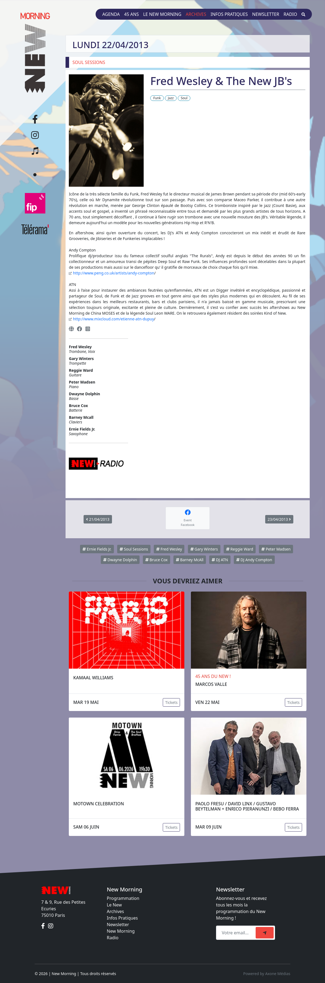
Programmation (123, 898)
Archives (196, 14)
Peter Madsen (276, 549)
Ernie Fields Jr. (96, 549)
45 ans (131, 14)
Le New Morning (162, 14)
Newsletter (265, 14)
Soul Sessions (134, 549)
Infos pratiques (229, 14)
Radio (290, 14)
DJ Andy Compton (254, 559)
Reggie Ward (239, 549)
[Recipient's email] (236, 932)
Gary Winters (204, 549)
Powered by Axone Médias (266, 973)
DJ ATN (220, 559)
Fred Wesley (169, 549)
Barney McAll (189, 559)
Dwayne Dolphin (120, 559)
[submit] (265, 932)
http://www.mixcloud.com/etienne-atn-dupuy (113, 318)
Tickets (171, 702)
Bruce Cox (156, 559)
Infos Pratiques (122, 918)
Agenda (111, 14)
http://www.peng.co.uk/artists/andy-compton (113, 273)
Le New (114, 905)
